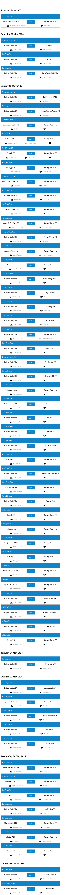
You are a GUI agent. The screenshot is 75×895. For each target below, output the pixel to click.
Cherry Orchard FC (50, 293)
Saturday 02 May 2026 (12, 34)
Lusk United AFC (50, 688)
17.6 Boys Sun (6, 683)
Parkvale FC (50, 432)
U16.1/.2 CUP (6, 134)
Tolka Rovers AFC (10, 487)
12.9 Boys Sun (6, 329)
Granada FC (50, 501)
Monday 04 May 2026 (12, 653)
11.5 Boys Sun (6, 385)
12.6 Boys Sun (6, 315)
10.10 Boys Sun (7, 482)
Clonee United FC (50, 237)
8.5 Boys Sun (6, 579)
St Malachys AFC (11, 390)
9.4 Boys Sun (6, 524)
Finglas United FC (10, 543)
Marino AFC (10, 837)
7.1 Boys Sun (6, 621)
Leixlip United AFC (50, 97)
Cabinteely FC (11, 557)
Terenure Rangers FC (50, 348)
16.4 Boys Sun (6, 762)
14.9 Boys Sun (6, 218)
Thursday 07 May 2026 (12, 863)
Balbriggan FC (11, 168)
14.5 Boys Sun (6, 204)
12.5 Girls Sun (6, 371)
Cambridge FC (50, 307)
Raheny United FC (50, 21)
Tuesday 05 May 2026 (12, 676)
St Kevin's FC (11, 459)
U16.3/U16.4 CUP (8, 148)
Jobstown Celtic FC (50, 446)
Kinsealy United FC (11, 195)
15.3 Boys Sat (6, 54)
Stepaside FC (50, 418)
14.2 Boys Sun (6, 190)
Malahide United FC (11, 139)
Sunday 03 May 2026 (11, 86)
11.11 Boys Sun (6, 413)
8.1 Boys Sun (6, 565)
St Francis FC (50, 45)
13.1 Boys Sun (6, 16)
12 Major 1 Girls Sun (8, 357)
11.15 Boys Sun (7, 426)
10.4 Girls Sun (6, 496)
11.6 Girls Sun (6, 440)
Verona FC (11, 640)
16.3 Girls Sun (6, 162)
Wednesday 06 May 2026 (13, 756)
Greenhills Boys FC (50, 612)
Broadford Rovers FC (10, 571)
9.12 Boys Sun (6, 538)
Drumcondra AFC (10, 781)
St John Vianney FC (50, 598)
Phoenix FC (11, 265)
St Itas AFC (50, 889)
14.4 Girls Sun (6, 246)
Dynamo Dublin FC (11, 702)
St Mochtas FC (11, 529)
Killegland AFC (50, 664)
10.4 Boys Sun (6, 468)
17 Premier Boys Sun (9, 120)
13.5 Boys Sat (6, 68)
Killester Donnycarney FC (11, 21)
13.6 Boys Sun (6, 260)
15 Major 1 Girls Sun (8, 176)
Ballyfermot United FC (50, 73)
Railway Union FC (10, 334)
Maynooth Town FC (11, 251)
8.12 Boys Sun (6, 593)
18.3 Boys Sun (6, 106)
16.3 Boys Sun (6, 697)
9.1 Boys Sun (6, 510)
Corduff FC (11, 153)
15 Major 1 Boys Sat (8, 40)
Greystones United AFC (10, 181)
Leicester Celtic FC (11, 209)
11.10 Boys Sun (7, 399)
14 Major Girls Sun (8, 232)
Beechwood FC (50, 362)
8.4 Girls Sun (6, 607)
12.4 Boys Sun (6, 301)
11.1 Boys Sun (6, 846)
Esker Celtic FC (50, 59)
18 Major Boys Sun (8, 92)
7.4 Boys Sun (6, 635)
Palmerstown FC (50, 404)
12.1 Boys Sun (6, 287)
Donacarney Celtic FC (11, 125)
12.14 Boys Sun (7, 343)
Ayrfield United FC (11, 585)
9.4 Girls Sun (6, 552)
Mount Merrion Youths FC (50, 111)
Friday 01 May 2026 (11, 10)
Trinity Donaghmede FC (50, 279)
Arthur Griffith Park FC (10, 223)
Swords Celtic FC (50, 875)
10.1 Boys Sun (6, 454)
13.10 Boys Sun (7, 274)
